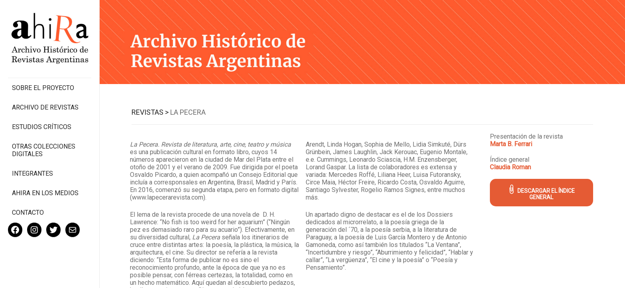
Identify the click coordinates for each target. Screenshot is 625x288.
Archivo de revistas (45, 107)
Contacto (28, 212)
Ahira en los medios (45, 193)
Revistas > (150, 112)
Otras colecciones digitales (43, 150)
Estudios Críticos (41, 127)
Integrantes (32, 173)
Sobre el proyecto (43, 88)
